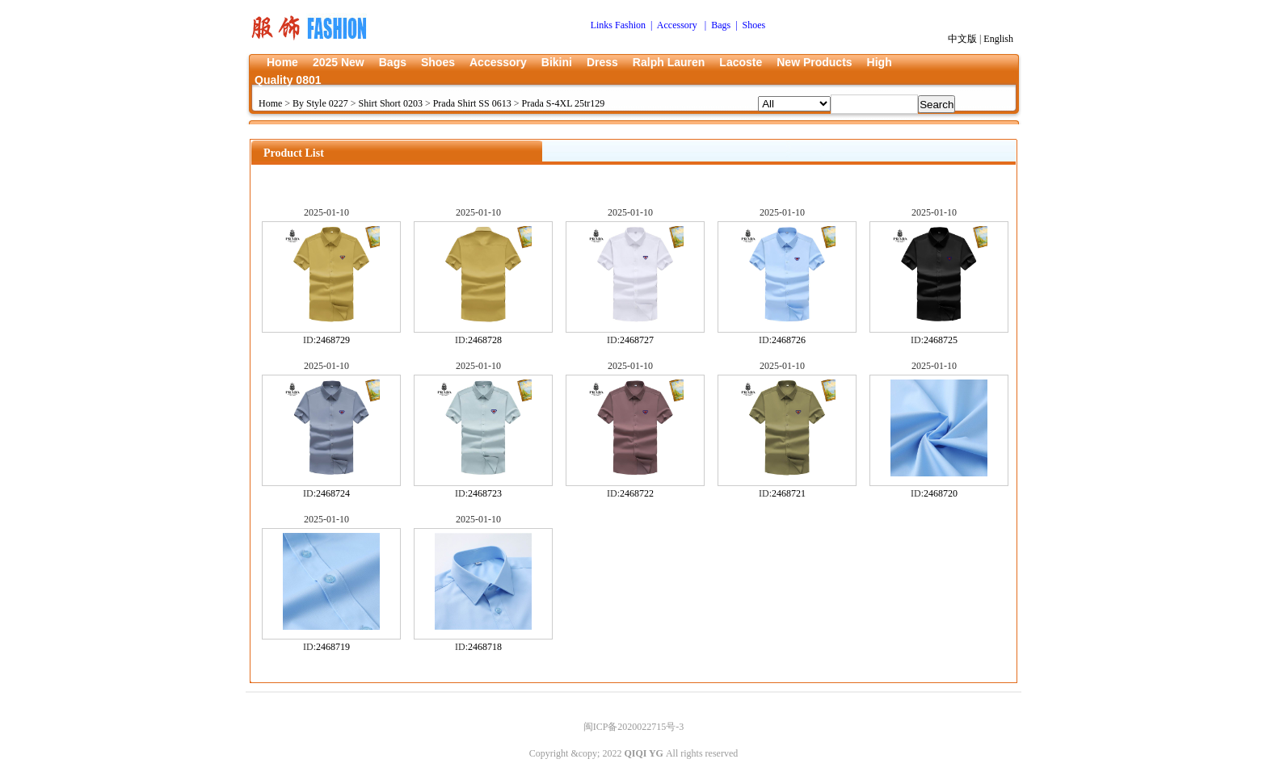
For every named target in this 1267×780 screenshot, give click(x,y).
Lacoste (740, 62)
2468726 (789, 340)
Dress (602, 62)
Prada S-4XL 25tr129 (562, 103)
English (998, 38)
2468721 (789, 493)
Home (282, 62)
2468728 (485, 340)
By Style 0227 (320, 103)
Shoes (438, 62)
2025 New (338, 62)
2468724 (333, 493)
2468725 (941, 340)
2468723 (485, 493)
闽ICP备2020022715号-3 (633, 726)
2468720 (941, 493)
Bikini (556, 62)
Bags (392, 62)
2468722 (637, 493)
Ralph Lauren (669, 62)
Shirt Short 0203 (391, 103)
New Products (814, 62)
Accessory (498, 62)
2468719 (333, 646)
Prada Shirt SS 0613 (472, 103)
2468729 (333, 340)
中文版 (962, 38)
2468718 (485, 646)
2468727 (637, 340)
